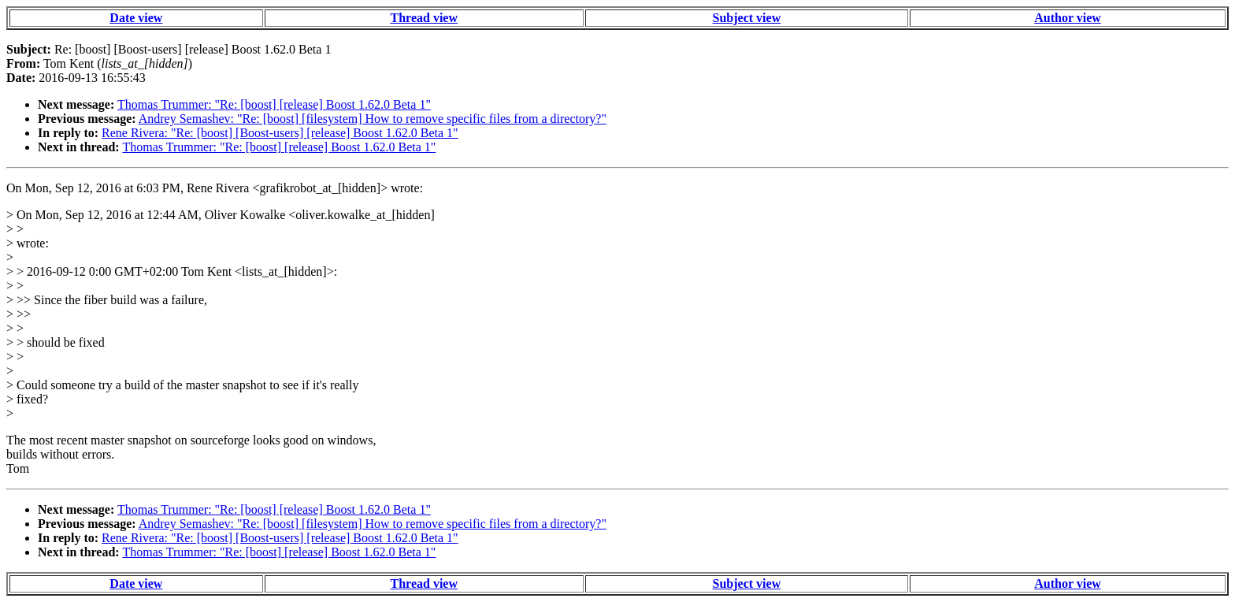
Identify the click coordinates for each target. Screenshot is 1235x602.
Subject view (747, 17)
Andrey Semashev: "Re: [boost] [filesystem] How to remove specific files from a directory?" (372, 118)
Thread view (424, 17)
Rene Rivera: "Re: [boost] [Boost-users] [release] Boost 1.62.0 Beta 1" (280, 132)
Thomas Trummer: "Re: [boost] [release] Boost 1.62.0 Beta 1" (274, 104)
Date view (135, 17)
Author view (1067, 17)
